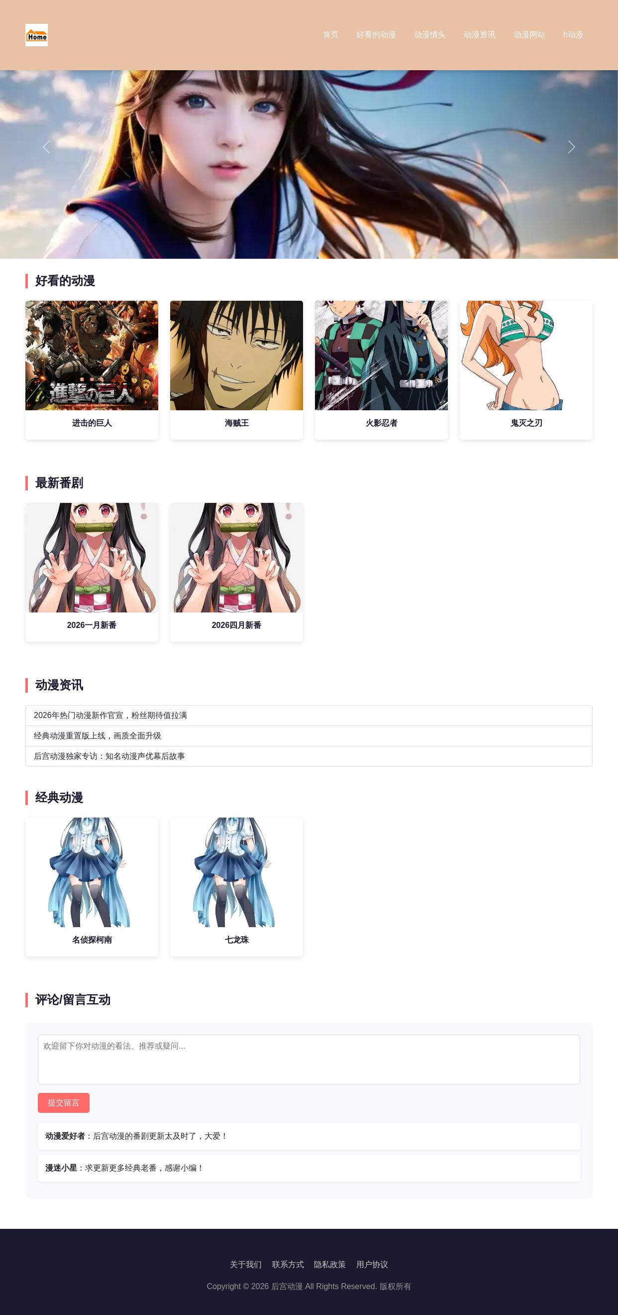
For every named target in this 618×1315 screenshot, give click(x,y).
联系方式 (288, 1264)
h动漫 (573, 34)
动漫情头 (430, 34)
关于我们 (246, 1264)
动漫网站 (529, 34)
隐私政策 (330, 1264)
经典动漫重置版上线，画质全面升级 (97, 735)
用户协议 (372, 1264)
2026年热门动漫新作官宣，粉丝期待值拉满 (110, 715)
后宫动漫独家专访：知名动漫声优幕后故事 (109, 756)
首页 (330, 34)
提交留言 (64, 1102)
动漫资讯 (480, 34)
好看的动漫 (376, 34)
